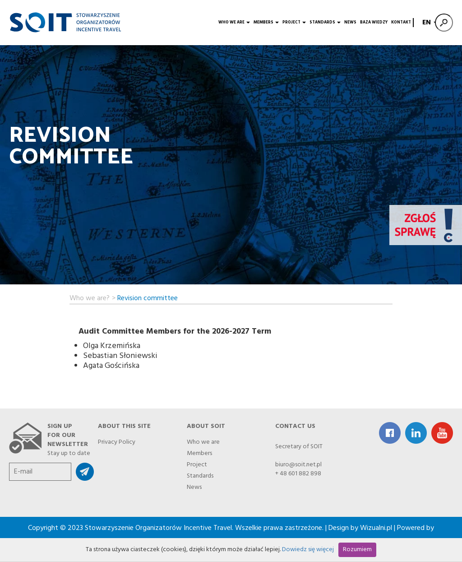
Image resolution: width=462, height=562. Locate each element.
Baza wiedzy (374, 22)
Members (266, 22)
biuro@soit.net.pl (298, 465)
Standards (325, 22)
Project (294, 22)
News (350, 22)
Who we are (234, 22)
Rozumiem (357, 549)
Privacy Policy (116, 441)
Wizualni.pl (376, 528)
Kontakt (401, 22)
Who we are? (89, 297)
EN (428, 22)
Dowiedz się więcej (308, 549)
